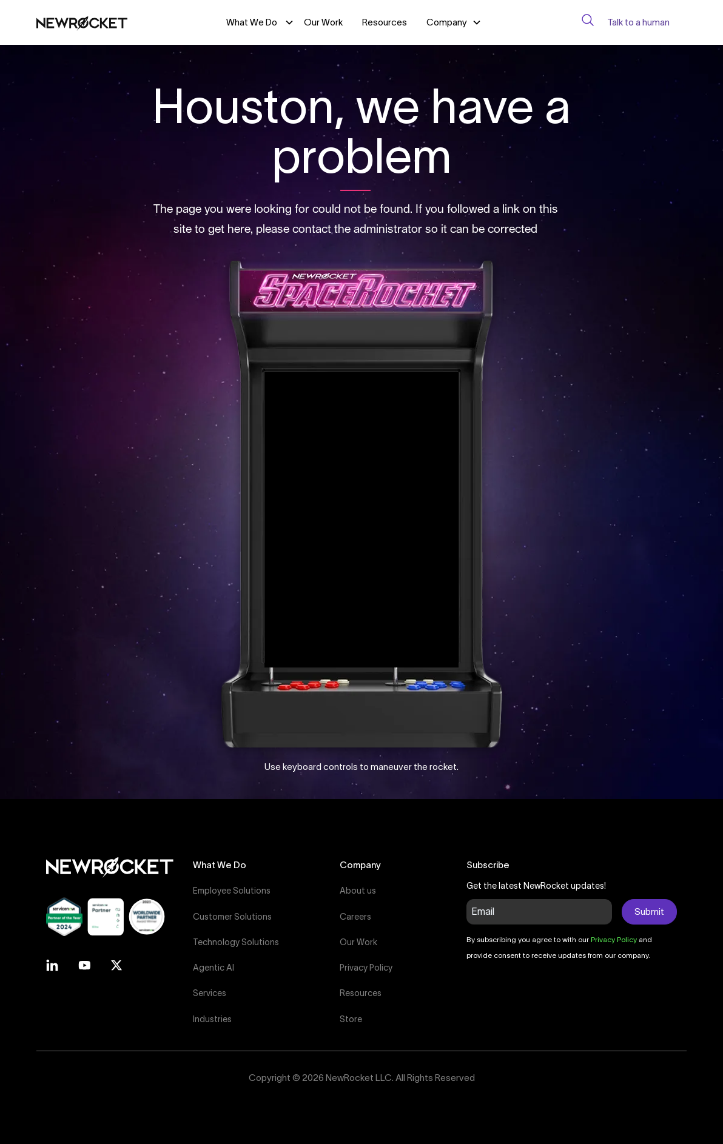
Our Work (323, 22)
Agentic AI (213, 967)
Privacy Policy (366, 967)
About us (358, 890)
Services (209, 993)
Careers (355, 917)
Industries (212, 1019)
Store (351, 1019)
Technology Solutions (236, 942)
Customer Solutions (232, 917)
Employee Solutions (232, 890)
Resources (384, 22)
